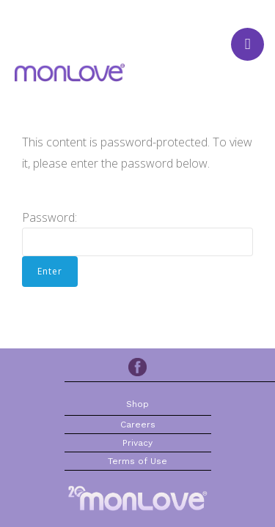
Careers (137, 424)
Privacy (137, 443)
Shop (137, 404)
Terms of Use (137, 461)
